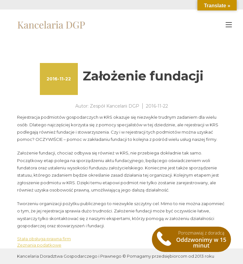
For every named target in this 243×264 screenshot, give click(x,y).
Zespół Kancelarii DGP (114, 106)
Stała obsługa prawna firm (44, 238)
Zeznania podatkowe (39, 245)
